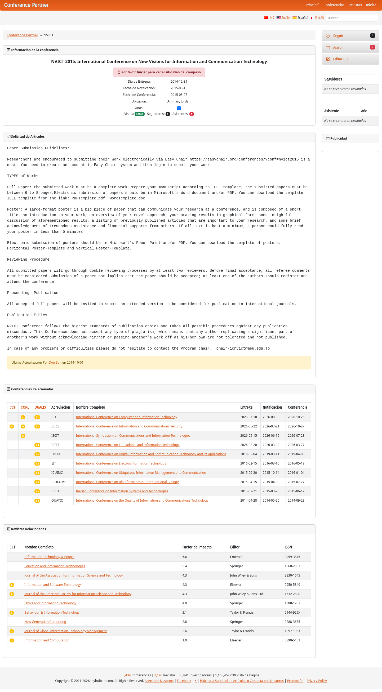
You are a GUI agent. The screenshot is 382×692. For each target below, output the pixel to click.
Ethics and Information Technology (50, 603)
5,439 (126, 675)
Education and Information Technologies (54, 566)
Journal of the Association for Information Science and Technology (73, 575)
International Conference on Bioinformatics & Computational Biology (127, 482)
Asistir (350, 47)
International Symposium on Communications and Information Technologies (133, 435)
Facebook (184, 680)
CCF (13, 407)
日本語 (319, 18)
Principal (312, 5)
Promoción (295, 680)
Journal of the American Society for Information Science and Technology (77, 594)
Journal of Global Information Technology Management (65, 631)
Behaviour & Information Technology (51, 612)
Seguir (350, 35)
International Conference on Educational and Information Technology (127, 445)
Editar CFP (337, 59)
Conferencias (333, 5)
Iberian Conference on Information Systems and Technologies (122, 491)
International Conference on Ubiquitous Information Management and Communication (141, 472)
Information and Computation (46, 640)
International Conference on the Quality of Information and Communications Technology (142, 500)
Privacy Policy (317, 680)
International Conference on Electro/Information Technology (121, 463)
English (286, 18)
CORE (25, 407)
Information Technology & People (49, 557)
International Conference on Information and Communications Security (129, 426)
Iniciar (371, 5)
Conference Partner (22, 35)
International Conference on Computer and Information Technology (126, 417)
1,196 (158, 675)
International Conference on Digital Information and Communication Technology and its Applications (151, 454)
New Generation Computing (45, 621)
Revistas (355, 5)
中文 (272, 18)
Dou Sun (55, 362)
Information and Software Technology (52, 584)
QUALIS (40, 407)
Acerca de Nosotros (159, 680)
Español (302, 18)
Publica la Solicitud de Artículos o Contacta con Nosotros (242, 680)
